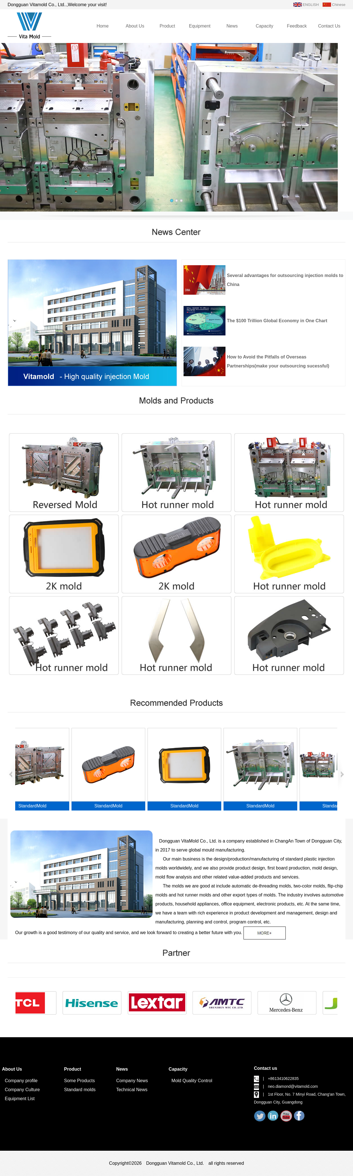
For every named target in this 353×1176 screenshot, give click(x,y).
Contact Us (329, 26)
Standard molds (80, 1089)
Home (103, 26)
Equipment (200, 26)
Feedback (297, 26)
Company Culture (22, 1089)
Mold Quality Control (191, 1080)
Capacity (264, 26)
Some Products (79, 1080)
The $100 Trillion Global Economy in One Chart (277, 320)
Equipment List (20, 1098)
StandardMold (36, 805)
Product (167, 26)
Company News (132, 1080)
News (232, 26)
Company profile (21, 1080)
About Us (135, 26)
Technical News (132, 1089)
